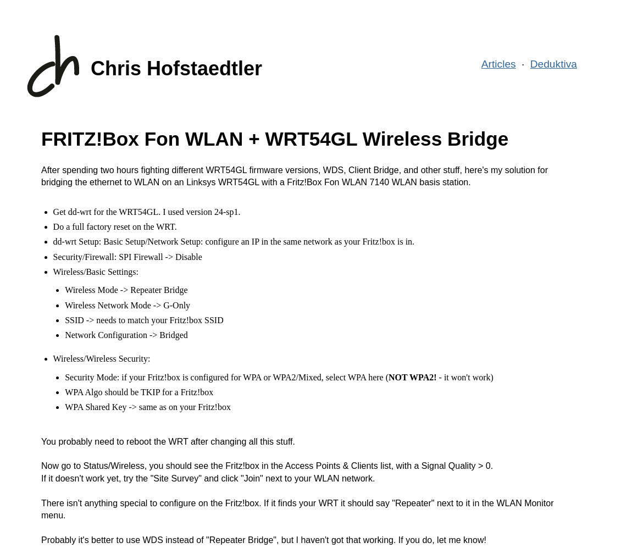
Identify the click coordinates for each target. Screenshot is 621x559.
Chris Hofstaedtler (176, 68)
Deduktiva (553, 64)
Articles (498, 64)
